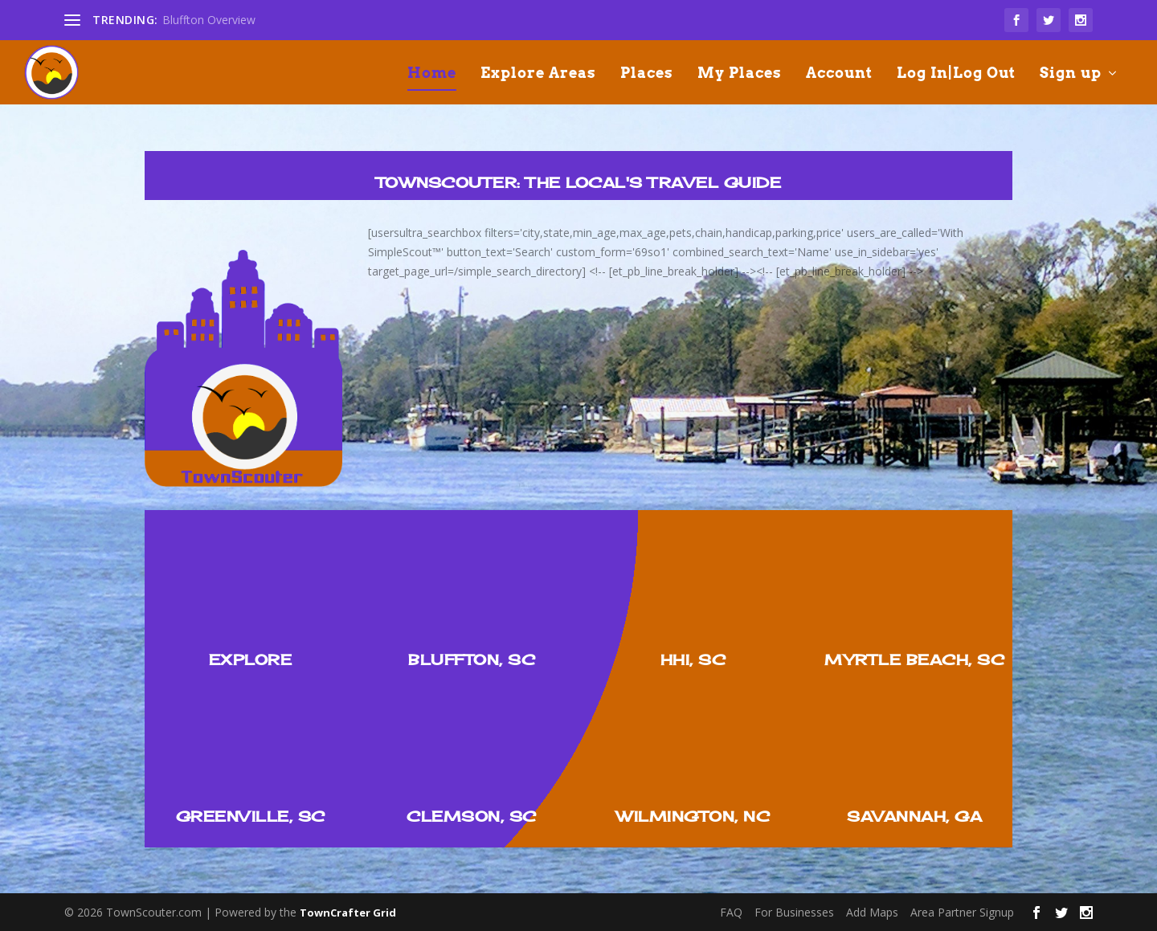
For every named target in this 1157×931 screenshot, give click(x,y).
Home (431, 74)
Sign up (1071, 74)
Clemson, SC (472, 816)
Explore (250, 659)
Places (646, 74)
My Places (739, 74)
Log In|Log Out (956, 74)
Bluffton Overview (209, 19)
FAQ (731, 912)
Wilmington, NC (693, 816)
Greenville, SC (250, 816)
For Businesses (794, 912)
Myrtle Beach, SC (914, 659)
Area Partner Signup (962, 912)
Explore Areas (538, 74)
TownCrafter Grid (348, 912)
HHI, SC (693, 659)
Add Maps (872, 912)
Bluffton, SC (471, 659)
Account (839, 74)
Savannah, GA (914, 816)
